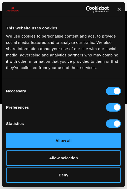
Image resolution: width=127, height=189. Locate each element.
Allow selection (63, 158)
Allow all (64, 140)
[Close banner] (119, 9)
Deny (64, 175)
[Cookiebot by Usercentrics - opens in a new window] (86, 9)
